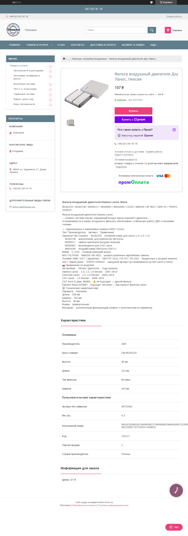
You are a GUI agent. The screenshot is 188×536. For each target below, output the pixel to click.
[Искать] (152, 30)
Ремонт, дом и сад (23, 99)
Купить (133, 110)
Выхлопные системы (24, 84)
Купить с (133, 119)
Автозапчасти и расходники (28, 70)
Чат (174, 527)
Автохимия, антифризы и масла (27, 77)
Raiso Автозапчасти (24, 104)
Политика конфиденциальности (113, 505)
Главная (14, 45)
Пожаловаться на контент (84, 505)
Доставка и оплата (103, 45)
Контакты (77, 45)
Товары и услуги (37, 45)
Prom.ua (109, 502)
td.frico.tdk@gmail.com (23, 206)
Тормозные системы (24, 94)
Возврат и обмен (133, 45)
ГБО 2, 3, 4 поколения (25, 89)
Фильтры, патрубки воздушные (89, 58)
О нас (61, 45)
